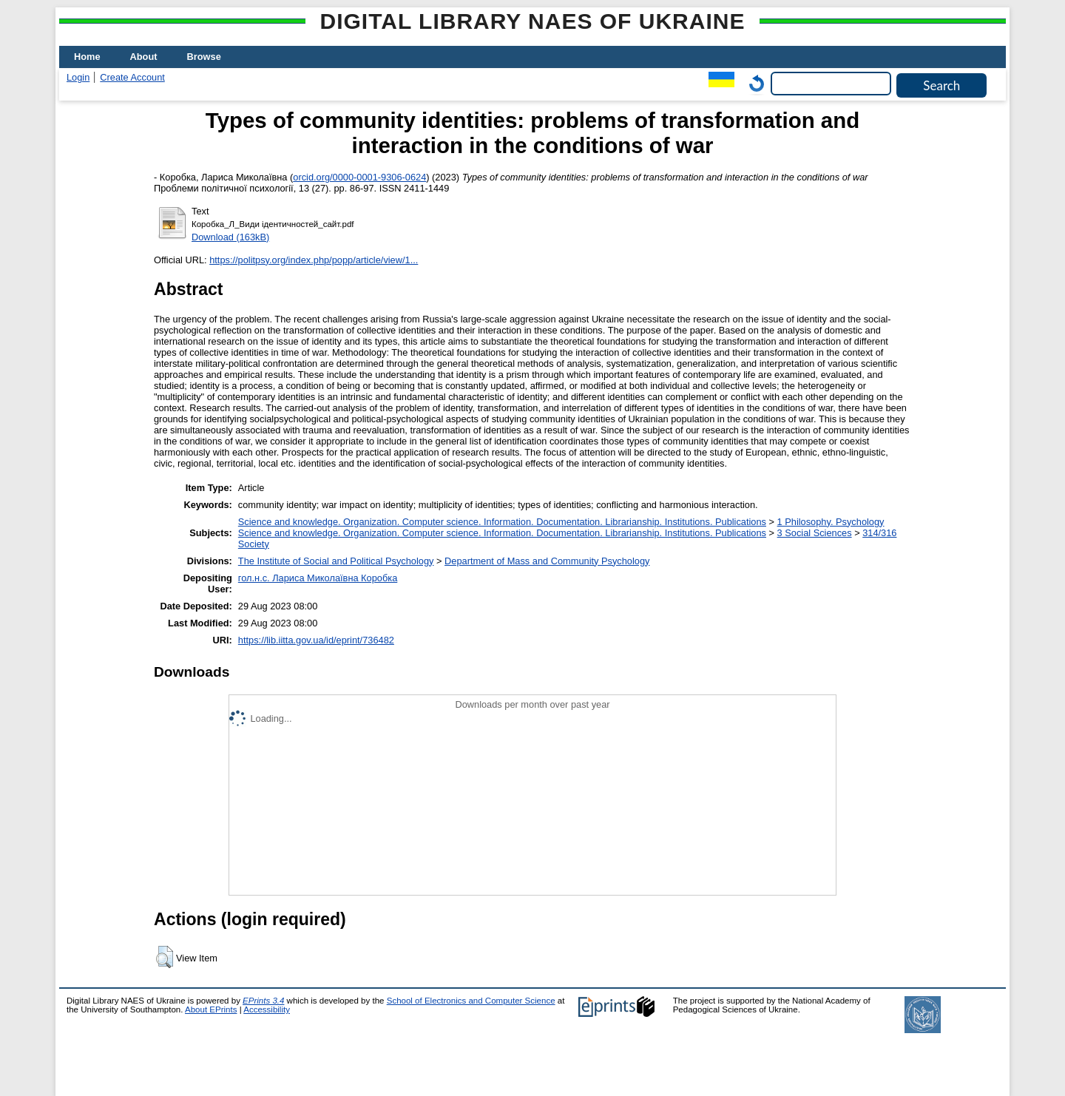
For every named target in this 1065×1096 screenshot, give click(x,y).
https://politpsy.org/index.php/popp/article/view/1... (313, 259)
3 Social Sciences (814, 532)
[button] (164, 957)
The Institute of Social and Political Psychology (336, 560)
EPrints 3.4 (263, 1000)
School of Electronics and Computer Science (471, 1000)
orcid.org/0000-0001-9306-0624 (359, 177)
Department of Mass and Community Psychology (546, 560)
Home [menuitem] (87, 56)
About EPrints (211, 1009)
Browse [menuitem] (204, 56)
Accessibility (266, 1009)
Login (78, 77)
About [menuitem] (144, 56)
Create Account (132, 77)
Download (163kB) (230, 237)
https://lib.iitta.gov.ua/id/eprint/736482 (316, 640)
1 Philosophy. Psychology (831, 521)
